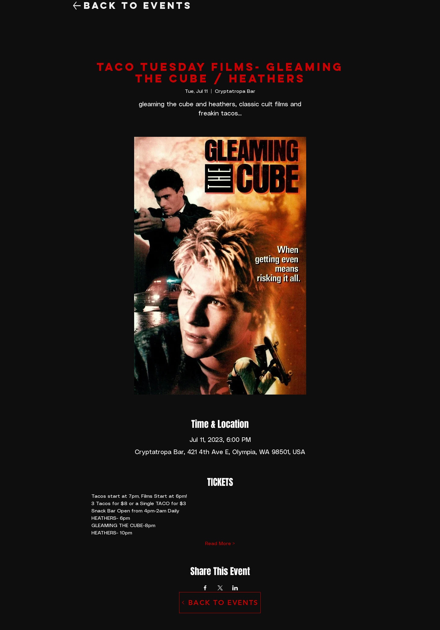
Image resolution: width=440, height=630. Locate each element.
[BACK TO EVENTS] (220, 602)
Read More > (220, 543)
